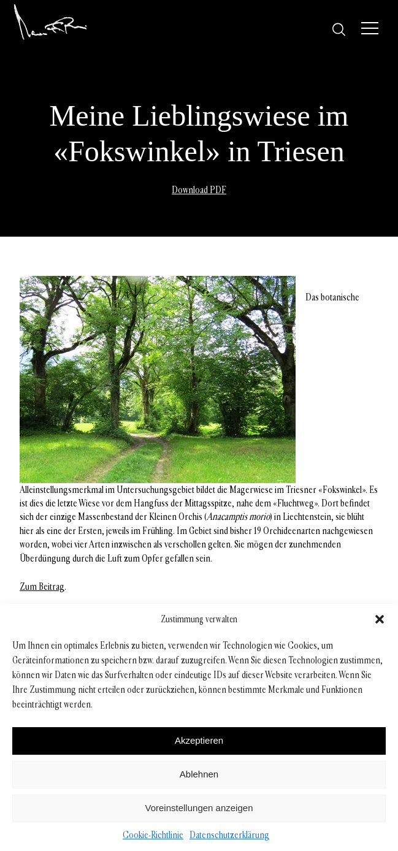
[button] (379, 619)
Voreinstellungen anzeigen (199, 808)
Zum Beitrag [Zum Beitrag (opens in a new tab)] (42, 586)
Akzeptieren (199, 740)
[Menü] (369, 28)
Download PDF (199, 189)
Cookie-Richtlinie (153, 834)
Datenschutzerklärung (229, 834)
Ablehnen (199, 774)
